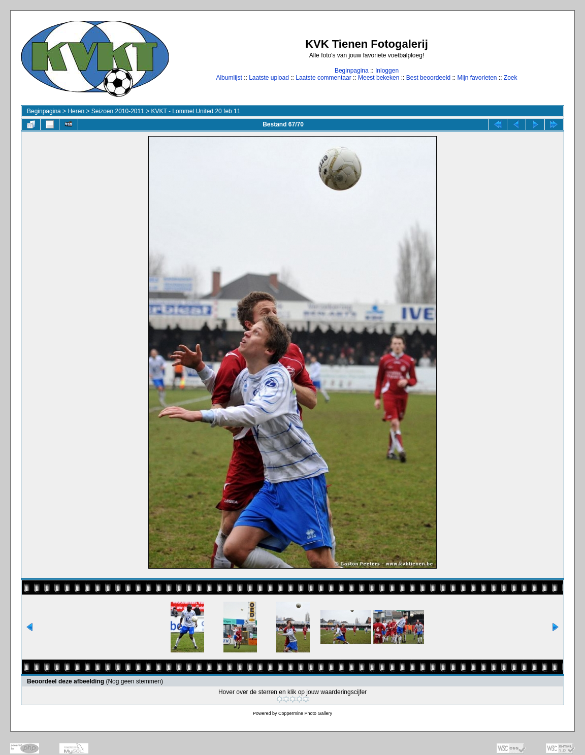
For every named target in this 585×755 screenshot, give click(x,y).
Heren (76, 111)
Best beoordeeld (428, 77)
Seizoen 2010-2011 (117, 111)
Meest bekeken (378, 77)
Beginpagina (352, 70)
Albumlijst (229, 77)
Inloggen (387, 70)
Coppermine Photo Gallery (305, 713)
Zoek (510, 77)
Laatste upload (269, 77)
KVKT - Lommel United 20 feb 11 (196, 111)
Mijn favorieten (477, 77)
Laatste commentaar (323, 77)
